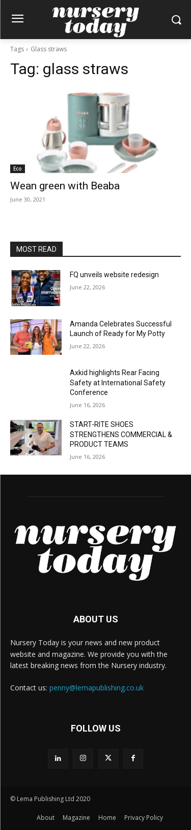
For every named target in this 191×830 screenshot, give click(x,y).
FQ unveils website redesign (114, 275)
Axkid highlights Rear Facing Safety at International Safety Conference (118, 382)
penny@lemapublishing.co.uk (96, 687)
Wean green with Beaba (65, 186)
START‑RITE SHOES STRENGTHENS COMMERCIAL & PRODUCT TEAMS (121, 434)
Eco (17, 168)
